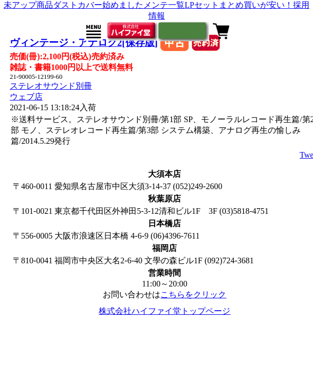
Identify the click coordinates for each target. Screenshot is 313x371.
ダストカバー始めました (98, 5)
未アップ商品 (28, 5)
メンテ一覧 (164, 5)
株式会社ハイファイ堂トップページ (164, 311)
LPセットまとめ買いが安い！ (239, 5)
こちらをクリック (193, 294)
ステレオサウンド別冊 (51, 85)
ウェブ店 (26, 96)
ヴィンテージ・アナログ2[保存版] (84, 42)
